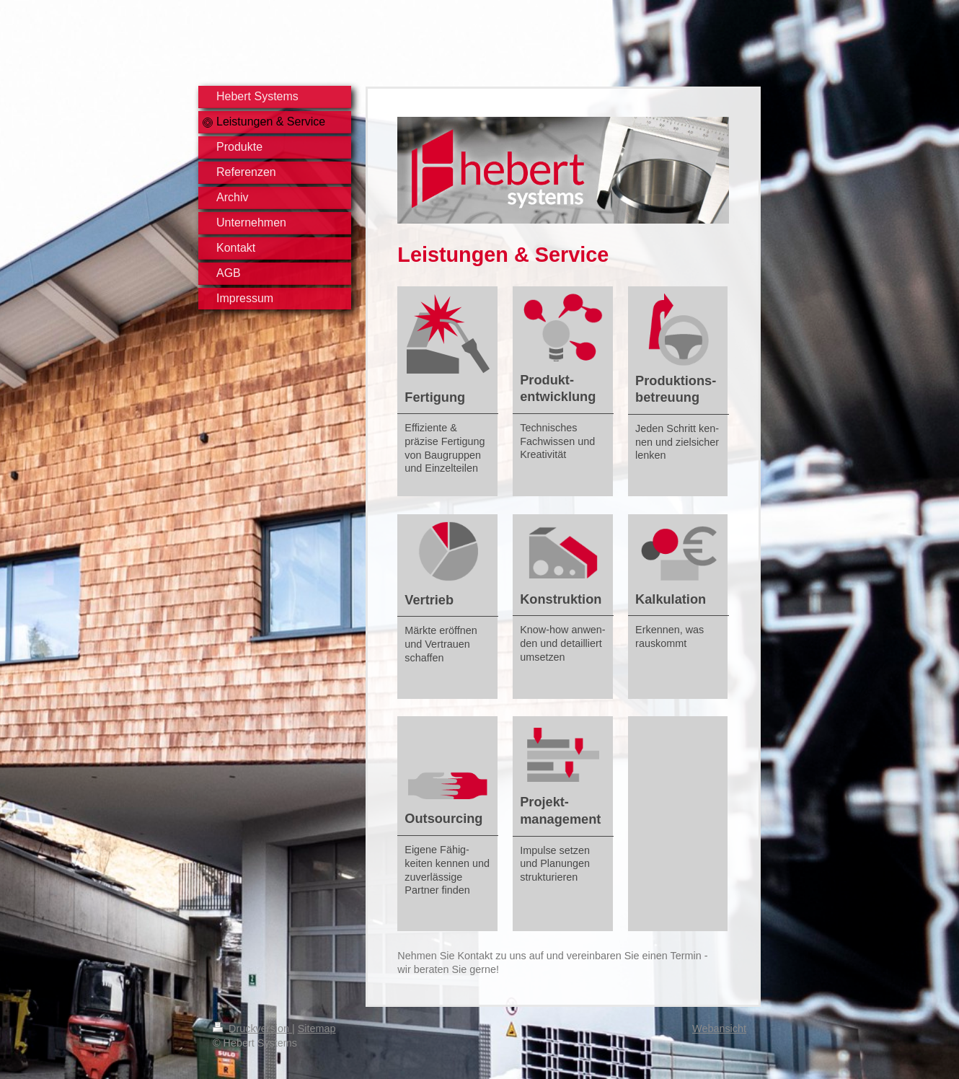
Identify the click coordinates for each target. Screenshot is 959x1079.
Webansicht (719, 1028)
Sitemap (317, 1028)
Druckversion (252, 1028)
